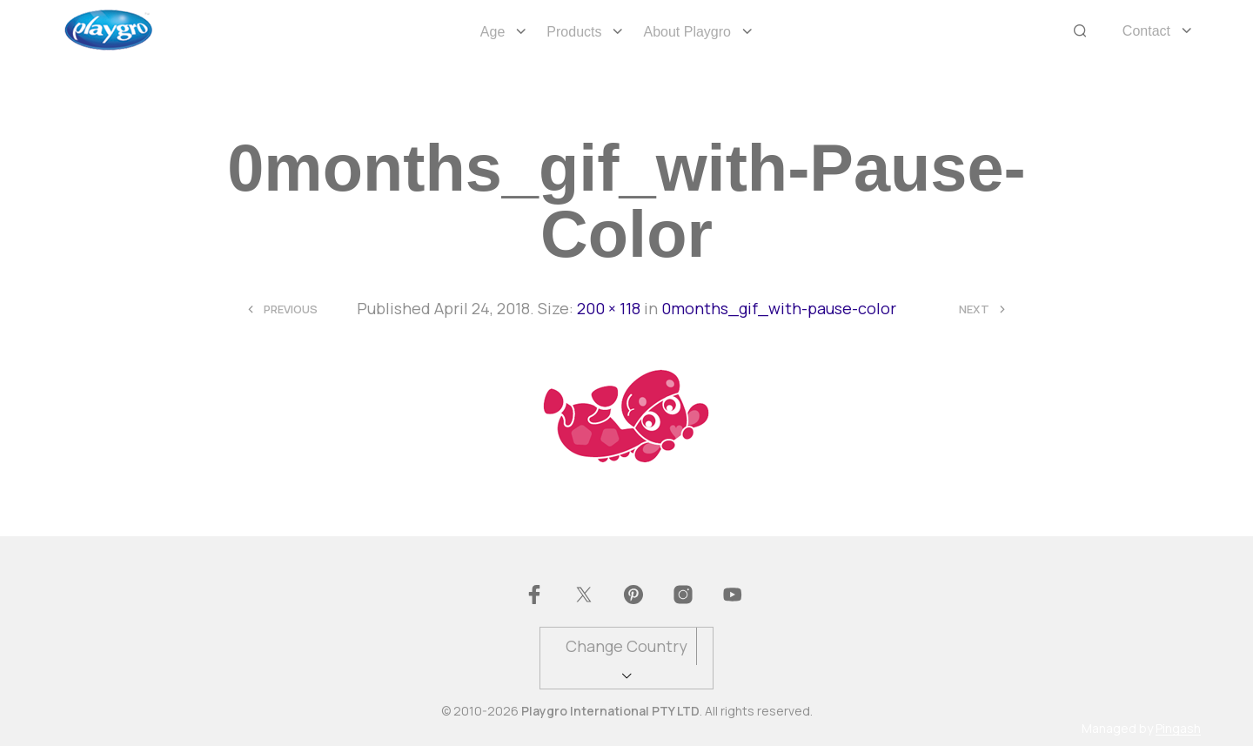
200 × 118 (608, 308)
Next (974, 309)
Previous (291, 309)
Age (492, 31)
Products (573, 31)
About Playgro (687, 31)
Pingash (1178, 729)
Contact (1146, 31)
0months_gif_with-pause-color (778, 308)
